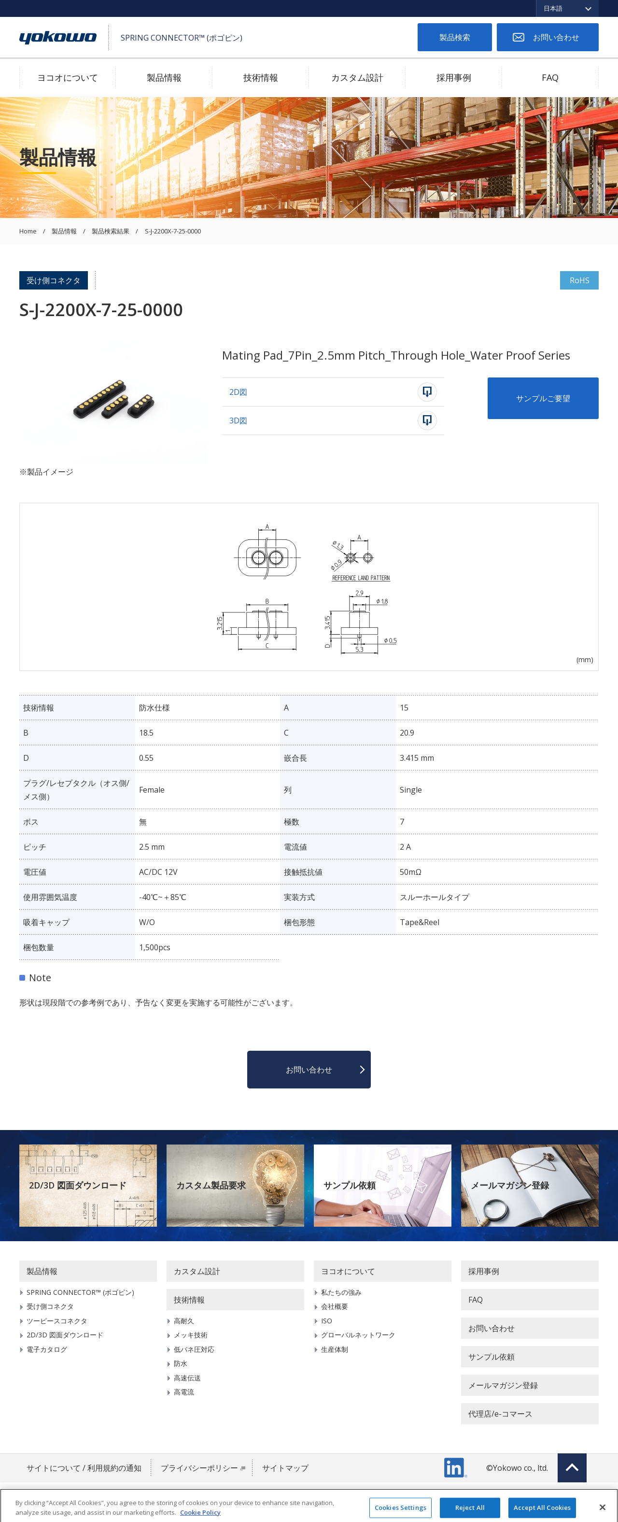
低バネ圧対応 (194, 1349)
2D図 (238, 392)
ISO (326, 1320)
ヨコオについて (67, 77)
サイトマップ (285, 1468)
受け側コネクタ (54, 280)
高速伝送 (187, 1377)
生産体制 (334, 1349)
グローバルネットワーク (358, 1334)
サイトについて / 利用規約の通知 (84, 1468)
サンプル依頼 (349, 1185)
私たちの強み (341, 1292)
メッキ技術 (191, 1334)
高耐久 (184, 1320)
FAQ (550, 77)
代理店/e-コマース (500, 1413)
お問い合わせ (556, 37)
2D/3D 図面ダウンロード (77, 1185)
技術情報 (260, 77)
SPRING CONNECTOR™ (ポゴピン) (80, 1292)
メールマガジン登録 (510, 1185)
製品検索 (454, 37)
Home (28, 231)
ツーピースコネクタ (57, 1320)
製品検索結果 (110, 231)
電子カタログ (47, 1349)
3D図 (238, 420)
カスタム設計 (357, 77)
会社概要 (334, 1306)
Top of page (572, 1467)
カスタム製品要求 (211, 1185)
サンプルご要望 (543, 398)
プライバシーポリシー (199, 1468)
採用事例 (453, 77)
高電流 (184, 1391)
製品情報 (164, 77)
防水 (180, 1363)
